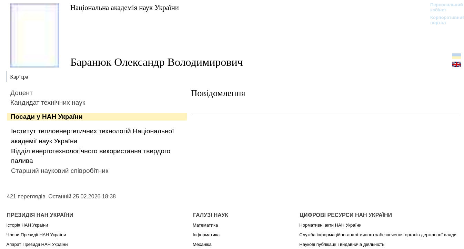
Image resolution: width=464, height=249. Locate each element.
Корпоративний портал (443, 20)
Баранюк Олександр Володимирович (156, 62)
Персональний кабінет (443, 7)
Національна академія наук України (124, 7)
